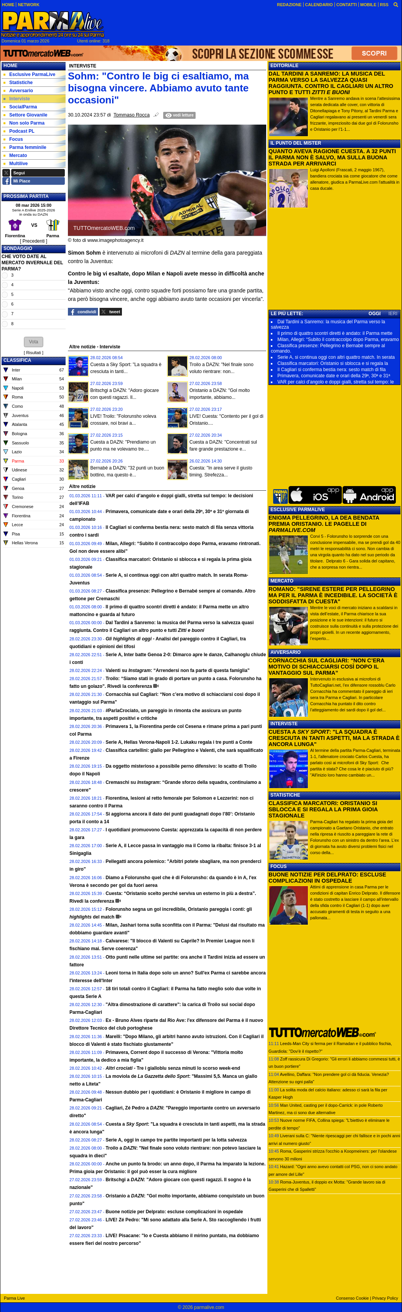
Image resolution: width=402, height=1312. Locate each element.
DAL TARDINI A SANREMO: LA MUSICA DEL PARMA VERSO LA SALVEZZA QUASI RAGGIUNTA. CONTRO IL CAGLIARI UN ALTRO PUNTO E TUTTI (331, 83)
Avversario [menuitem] (18, 90)
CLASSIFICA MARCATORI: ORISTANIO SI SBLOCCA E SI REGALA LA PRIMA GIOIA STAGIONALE (323, 809)
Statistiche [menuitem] (18, 82)
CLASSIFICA (17, 360)
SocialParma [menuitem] (20, 107)
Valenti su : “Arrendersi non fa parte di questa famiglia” (178, 670)
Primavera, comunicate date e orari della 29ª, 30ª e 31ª (333, 375)
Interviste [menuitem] (16, 98)
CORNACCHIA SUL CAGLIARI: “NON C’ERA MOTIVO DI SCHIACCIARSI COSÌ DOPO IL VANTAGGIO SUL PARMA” (326, 666)
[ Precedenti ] (33, 241)
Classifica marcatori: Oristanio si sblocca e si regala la (332, 363)
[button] (33, 342)
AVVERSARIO (285, 652)
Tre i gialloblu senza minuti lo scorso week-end (173, 1068)
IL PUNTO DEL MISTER (295, 143)
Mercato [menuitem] (15, 155)
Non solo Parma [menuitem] (23, 123)
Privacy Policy (385, 1298)
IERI (392, 313)
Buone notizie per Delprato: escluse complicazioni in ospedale (174, 1211)
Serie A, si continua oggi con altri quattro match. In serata (336, 357)
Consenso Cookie (352, 1298)
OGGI (374, 313)
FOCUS (278, 866)
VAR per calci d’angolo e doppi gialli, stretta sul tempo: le (335, 382)
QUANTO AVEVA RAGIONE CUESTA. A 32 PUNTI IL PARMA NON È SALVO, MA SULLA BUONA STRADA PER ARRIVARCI (332, 157)
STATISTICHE (285, 795)
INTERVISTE (283, 723)
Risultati (33, 352)
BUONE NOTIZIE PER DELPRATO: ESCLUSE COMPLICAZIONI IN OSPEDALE (327, 877)
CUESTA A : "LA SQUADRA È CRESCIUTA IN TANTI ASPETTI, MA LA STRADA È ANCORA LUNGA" (334, 738)
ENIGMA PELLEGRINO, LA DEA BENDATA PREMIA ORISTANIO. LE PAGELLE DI (324, 524)
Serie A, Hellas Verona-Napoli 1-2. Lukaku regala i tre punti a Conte (179, 742)
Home (10, 65)
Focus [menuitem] (13, 139)
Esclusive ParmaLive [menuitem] (29, 74)
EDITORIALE (284, 65)
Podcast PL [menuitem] (18, 131)
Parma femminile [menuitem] (24, 147)
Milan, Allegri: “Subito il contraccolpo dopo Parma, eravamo (338, 339)
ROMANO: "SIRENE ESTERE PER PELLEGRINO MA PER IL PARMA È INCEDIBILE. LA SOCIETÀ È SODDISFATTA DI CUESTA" (333, 595)
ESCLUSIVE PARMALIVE (297, 509)
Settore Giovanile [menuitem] (25, 115)
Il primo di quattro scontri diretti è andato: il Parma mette (334, 333)
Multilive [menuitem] (15, 163)
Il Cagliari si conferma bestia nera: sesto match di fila (331, 369)
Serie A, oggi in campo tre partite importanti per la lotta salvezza (176, 1140)
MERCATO (282, 581)
